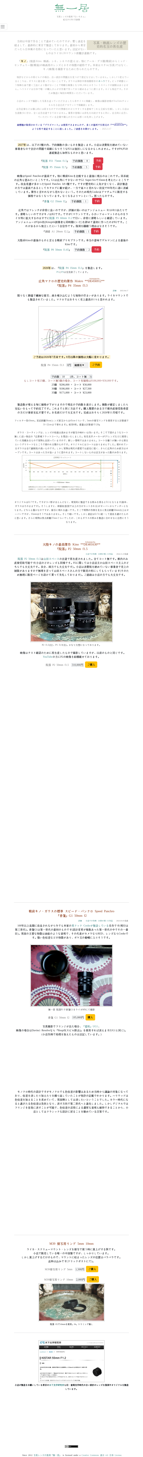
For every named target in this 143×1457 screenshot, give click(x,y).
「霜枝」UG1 (90, 1026)
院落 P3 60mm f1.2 (60, 218)
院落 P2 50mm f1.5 (29, 559)
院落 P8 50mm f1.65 (56, 249)
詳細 (114, 291)
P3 (62, 272)
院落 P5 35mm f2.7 (54, 167)
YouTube (47, 656)
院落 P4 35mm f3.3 (70, 268)
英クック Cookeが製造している (90, 925)
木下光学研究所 (56, 1385)
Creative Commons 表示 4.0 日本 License (101, 1455)
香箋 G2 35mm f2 (54, 201)
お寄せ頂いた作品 (105, 554)
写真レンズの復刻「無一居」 (47, 1455)
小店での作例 (91, 554)
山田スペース (51, 559)
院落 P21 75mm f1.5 (54, 161)
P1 (57, 272)
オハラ (101, 81)
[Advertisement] (71, 1421)
